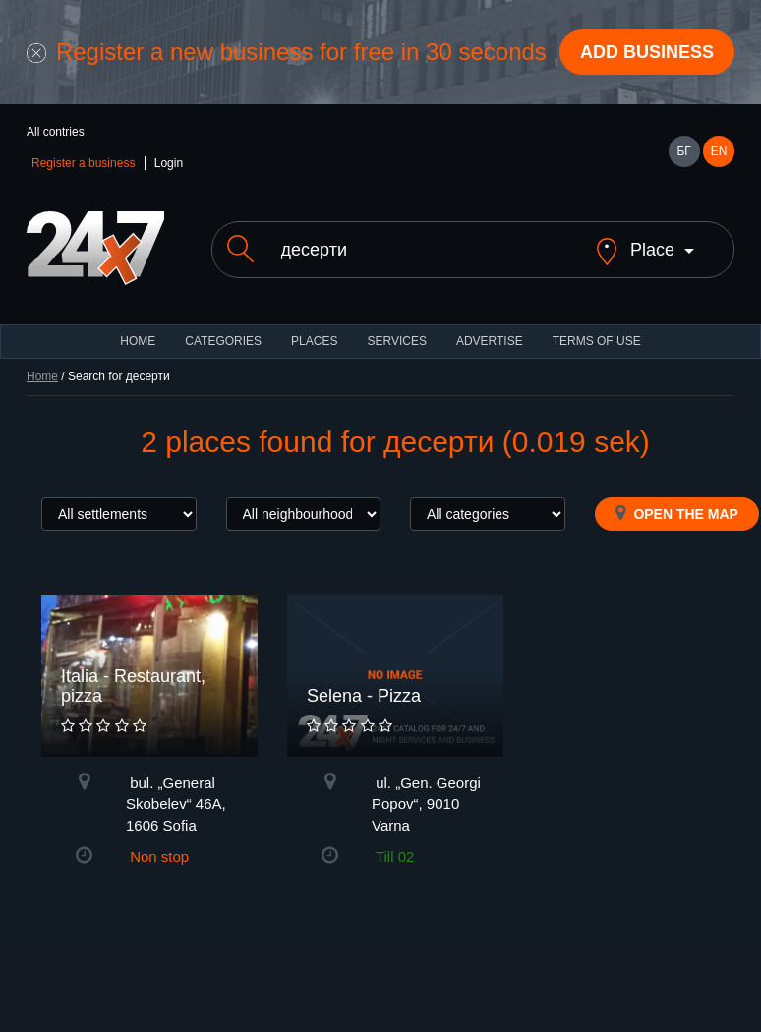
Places (314, 358)
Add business (647, 52)
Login (168, 163)
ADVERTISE (489, 358)
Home (42, 393)
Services (396, 358)
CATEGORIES (223, 358)
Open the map (676, 530)
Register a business (83, 163)
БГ (683, 151)
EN (719, 151)
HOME (137, 358)
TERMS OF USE (597, 358)
